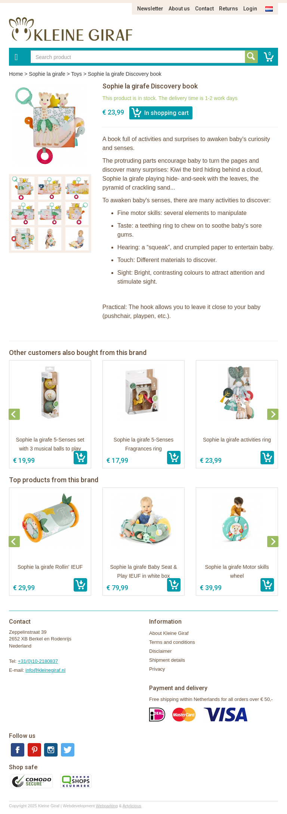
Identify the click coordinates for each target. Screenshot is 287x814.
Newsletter (150, 9)
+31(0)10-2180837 (38, 661)
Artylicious (132, 806)
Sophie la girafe (47, 74)
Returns (228, 9)
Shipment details (167, 660)
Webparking (107, 806)
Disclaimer (160, 651)
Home (16, 74)
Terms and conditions (172, 642)
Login (250, 9)
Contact (204, 9)
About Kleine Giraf (169, 633)
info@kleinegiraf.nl (45, 670)
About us (179, 9)
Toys (76, 74)
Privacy (157, 669)
